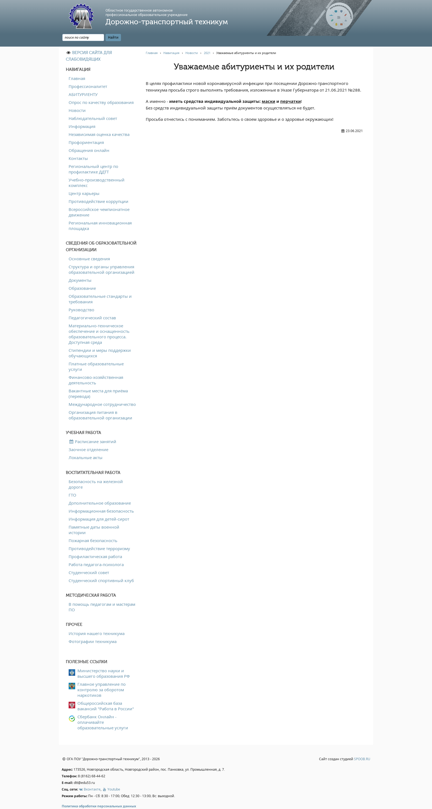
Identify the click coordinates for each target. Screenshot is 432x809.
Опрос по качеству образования (101, 89)
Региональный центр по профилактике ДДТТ (93, 156)
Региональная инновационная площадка (100, 212)
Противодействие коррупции (98, 188)
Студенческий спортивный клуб (101, 567)
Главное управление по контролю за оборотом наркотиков (101, 677)
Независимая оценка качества (99, 121)
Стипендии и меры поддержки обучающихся (100, 340)
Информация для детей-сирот (99, 506)
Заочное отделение (88, 437)
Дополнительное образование (100, 490)
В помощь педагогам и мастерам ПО (102, 594)
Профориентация (86, 129)
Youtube (111, 776)
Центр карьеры (84, 180)
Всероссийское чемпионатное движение (99, 199)
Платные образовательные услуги (96, 353)
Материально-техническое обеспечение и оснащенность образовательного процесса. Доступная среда (99, 321)
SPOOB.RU (362, 746)
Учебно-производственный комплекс (97, 169)
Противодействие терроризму (99, 536)
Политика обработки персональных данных (99, 793)
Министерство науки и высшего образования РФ (103, 660)
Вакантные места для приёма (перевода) (98, 380)
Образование (82, 275)
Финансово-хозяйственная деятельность (96, 367)
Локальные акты (85, 445)
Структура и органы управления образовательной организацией (101, 256)
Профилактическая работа (95, 544)
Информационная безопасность (101, 498)
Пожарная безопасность (93, 528)
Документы (80, 267)
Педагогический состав (92, 305)
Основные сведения (89, 246)
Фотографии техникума (93, 628)
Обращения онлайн (89, 137)
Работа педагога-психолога (96, 551)
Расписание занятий (92, 429)
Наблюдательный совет (93, 105)
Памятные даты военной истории (94, 517)
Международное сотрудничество (102, 391)
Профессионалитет (88, 73)
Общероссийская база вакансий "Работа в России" (105, 693)
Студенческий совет (89, 559)
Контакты (78, 145)
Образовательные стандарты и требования (100, 286)
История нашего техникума (97, 620)
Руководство (81, 297)
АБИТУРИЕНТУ (83, 81)
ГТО (72, 482)
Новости (77, 97)
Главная (77, 65)
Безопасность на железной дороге (96, 471)
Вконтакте (90, 776)
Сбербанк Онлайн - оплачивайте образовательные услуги (102, 709)
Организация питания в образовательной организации (100, 402)
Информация (82, 113)
